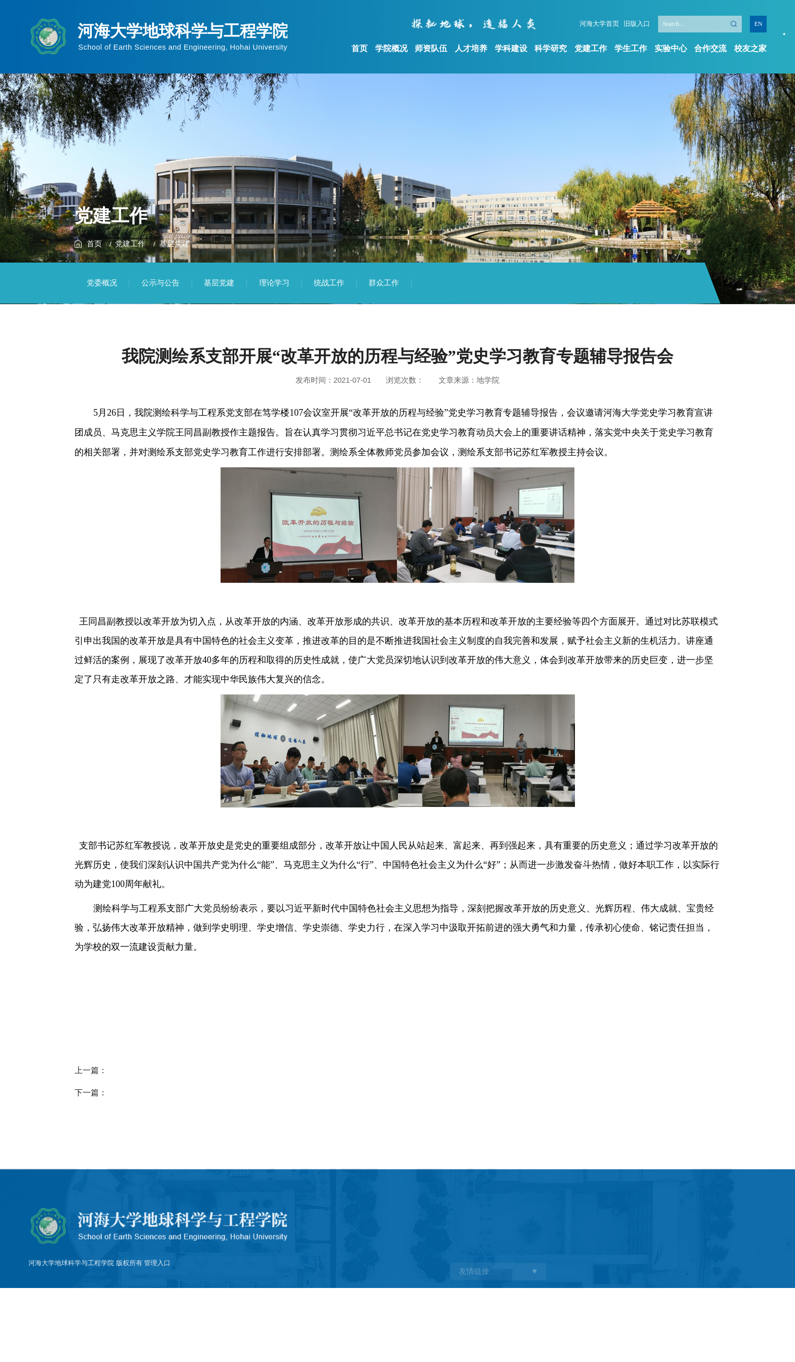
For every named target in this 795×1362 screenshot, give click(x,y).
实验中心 (671, 48)
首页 (359, 48)
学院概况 (391, 48)
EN (758, 23)
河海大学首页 (599, 24)
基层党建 (174, 244)
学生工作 (631, 48)
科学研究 (550, 48)
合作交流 (710, 48)
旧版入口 (637, 24)
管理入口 (157, 1309)
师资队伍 (431, 48)
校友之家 (750, 48)
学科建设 (511, 48)
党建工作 (590, 48)
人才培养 (471, 48)
